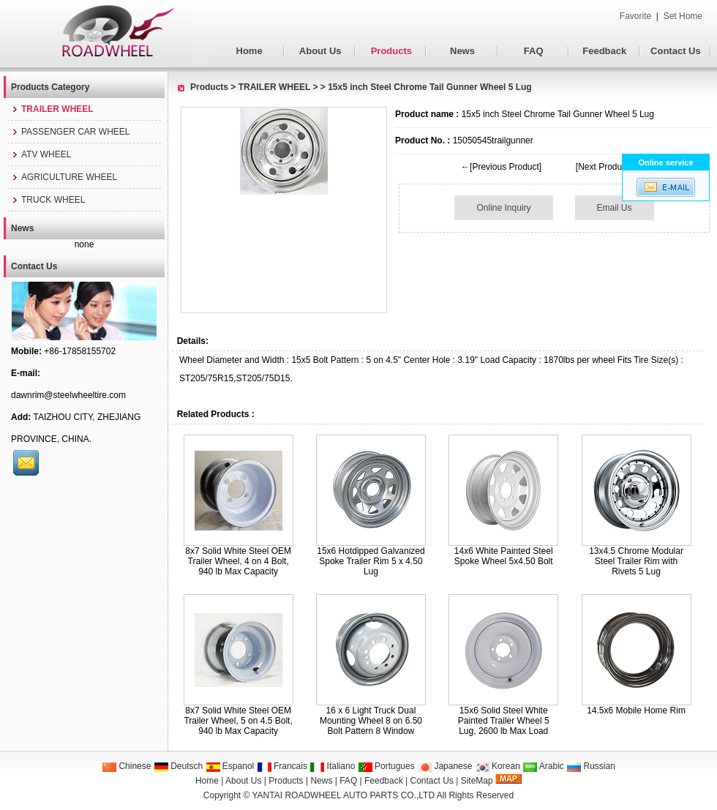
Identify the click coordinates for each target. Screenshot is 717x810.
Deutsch (178, 766)
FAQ (534, 50)
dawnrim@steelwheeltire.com (68, 395)
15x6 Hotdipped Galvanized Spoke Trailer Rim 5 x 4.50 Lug (370, 561)
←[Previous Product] (501, 167)
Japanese (444, 766)
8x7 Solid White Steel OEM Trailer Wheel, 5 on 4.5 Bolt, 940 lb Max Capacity (238, 720)
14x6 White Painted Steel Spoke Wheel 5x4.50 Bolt (503, 556)
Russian (590, 766)
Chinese (126, 766)
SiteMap (477, 781)
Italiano (332, 766)
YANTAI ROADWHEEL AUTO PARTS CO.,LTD (343, 795)
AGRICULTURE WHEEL (64, 177)
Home (249, 50)
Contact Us (675, 50)
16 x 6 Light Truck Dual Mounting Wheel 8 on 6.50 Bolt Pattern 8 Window (371, 720)
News (462, 50)
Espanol (230, 766)
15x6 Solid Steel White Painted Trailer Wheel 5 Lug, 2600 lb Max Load (503, 720)
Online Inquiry (503, 208)
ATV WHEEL (41, 154)
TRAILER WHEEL (274, 87)
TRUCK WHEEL (48, 200)
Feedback (604, 50)
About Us (320, 50)
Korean (497, 766)
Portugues (386, 766)
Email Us (614, 208)
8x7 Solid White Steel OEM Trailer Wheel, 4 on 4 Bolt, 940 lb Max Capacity (238, 561)
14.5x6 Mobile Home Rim (636, 710)
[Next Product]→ (608, 167)
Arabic (543, 766)
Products (391, 50)
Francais (282, 766)
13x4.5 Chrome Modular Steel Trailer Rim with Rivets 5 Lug (636, 561)
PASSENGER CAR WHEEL (70, 132)
